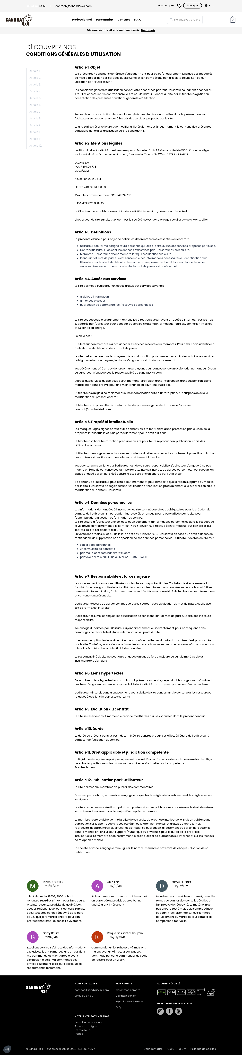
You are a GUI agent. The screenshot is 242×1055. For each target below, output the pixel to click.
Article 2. (35, 78)
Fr (207, 6)
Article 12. (35, 146)
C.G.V (182, 1049)
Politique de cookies (203, 1049)
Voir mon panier (126, 995)
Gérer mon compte (128, 990)
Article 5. (35, 98)
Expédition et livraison (129, 1001)
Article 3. (35, 85)
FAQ (118, 1007)
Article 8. (35, 118)
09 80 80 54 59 (36, 6)
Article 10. (35, 132)
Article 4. (35, 91)
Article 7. (35, 112)
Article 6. (35, 105)
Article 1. (34, 71)
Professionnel (80, 20)
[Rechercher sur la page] (185, 20)
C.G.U (170, 1049)
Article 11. (35, 139)
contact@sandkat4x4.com (73, 6)
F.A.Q (139, 20)
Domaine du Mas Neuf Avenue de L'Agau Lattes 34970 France (88, 1028)
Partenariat (104, 20)
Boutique (191, 6)
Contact (124, 20)
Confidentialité (153, 1049)
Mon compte (162, 6)
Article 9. (35, 125)
